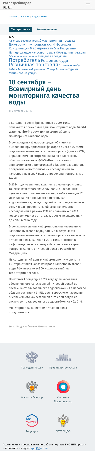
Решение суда (54, 60)
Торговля (62, 69)
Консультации (19, 48)
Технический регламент (32, 69)
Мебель (54, 48)
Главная (13, 16)
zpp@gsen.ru (39, 448)
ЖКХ (49, 44)
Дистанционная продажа (57, 40)
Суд (78, 65)
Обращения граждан (71, 52)
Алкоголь (14, 40)
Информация (62, 44)
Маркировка (39, 48)
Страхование (67, 65)
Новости (25, 16)
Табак (13, 69)
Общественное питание (23, 56)
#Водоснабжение (26, 326)
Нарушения (68, 48)
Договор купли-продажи (27, 44)
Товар (51, 69)
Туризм (73, 69)
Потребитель (24, 60)
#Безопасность (46, 326)
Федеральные (39, 16)
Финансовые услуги (23, 73)
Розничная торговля (33, 65)
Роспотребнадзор (17, 5)
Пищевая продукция (52, 56)
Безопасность (30, 40)
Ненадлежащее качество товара (32, 52)
